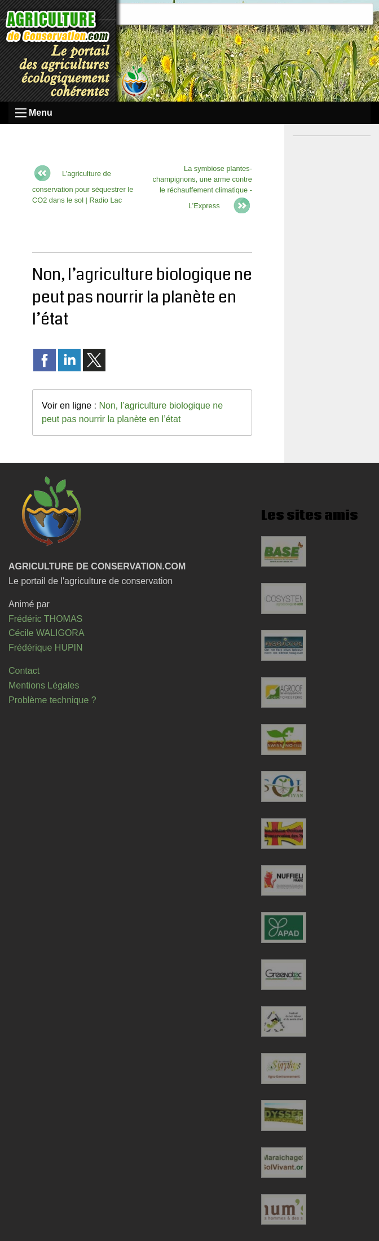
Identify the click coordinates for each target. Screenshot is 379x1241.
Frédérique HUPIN (45, 647)
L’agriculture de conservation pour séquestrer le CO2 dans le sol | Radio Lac (82, 186)
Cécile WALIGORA (46, 633)
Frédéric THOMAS (45, 619)
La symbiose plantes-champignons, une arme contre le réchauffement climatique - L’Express (202, 187)
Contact (23, 671)
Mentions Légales (43, 685)
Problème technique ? (52, 700)
